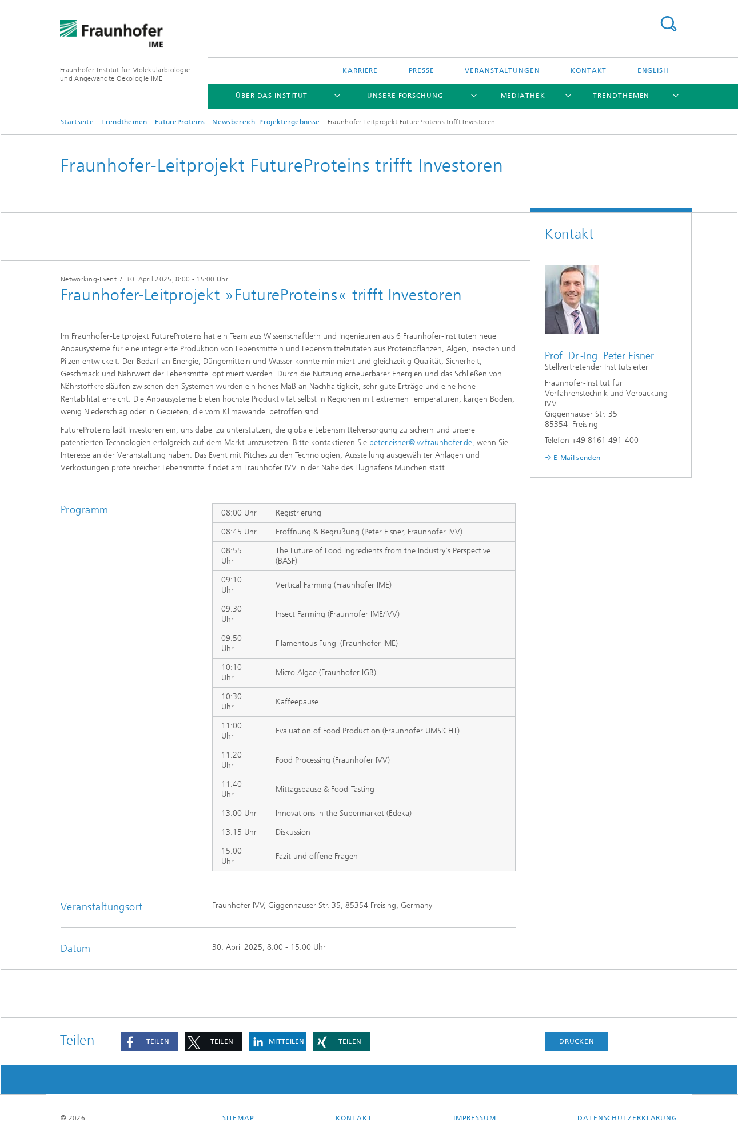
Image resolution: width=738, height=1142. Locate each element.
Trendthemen (621, 96)
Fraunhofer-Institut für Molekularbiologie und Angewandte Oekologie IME (125, 74)
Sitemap (238, 1118)
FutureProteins (180, 122)
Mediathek (523, 96)
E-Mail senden (576, 458)
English (653, 70)
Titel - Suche (668, 23)
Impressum (474, 1118)
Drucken (577, 1041)
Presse (421, 70)
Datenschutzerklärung (627, 1118)
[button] (149, 1041)
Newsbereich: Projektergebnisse (266, 122)
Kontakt (589, 70)
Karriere (360, 70)
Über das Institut (272, 96)
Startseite (77, 122)
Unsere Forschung (405, 96)
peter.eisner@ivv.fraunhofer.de (420, 442)
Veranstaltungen (502, 70)
